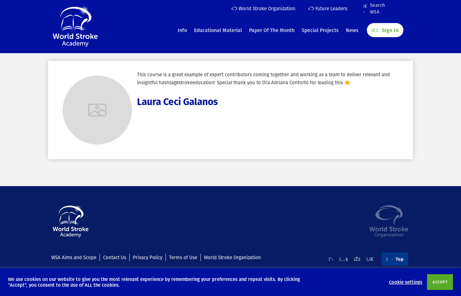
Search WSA (374, 8)
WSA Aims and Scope (73, 257)
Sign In (385, 29)
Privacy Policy (147, 257)
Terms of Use (183, 257)
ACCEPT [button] (440, 282)
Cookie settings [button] (405, 282)
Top (394, 258)
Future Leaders (327, 8)
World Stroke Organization (263, 8)
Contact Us (114, 257)
